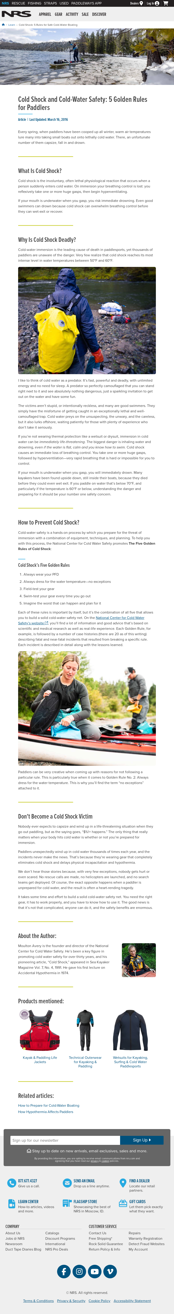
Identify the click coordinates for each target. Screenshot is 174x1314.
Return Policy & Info (104, 1249)
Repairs (134, 1233)
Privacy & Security (71, 1301)
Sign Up (142, 1140)
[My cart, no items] (167, 3)
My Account (138, 1249)
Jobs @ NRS (14, 1238)
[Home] (3, 24)
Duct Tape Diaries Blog (23, 1249)
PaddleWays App (86, 3)
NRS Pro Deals (56, 1249)
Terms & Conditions (38, 1301)
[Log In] (155, 3)
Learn (11, 24)
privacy (95, 1161)
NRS (5, 3)
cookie (105, 1161)
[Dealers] (138, 3)
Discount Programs (60, 1238)
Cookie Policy (99, 1301)
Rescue (18, 3)
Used (64, 3)
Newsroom (13, 1244)
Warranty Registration (145, 1238)
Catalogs (52, 1233)
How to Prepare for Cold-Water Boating (48, 1105)
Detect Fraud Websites (146, 1244)
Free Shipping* (100, 1238)
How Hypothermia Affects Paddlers (45, 1112)
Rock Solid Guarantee (106, 1244)
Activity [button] (72, 15)
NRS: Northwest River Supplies (16, 14)
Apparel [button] (45, 15)
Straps (50, 3)
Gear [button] (58, 15)
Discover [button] (99, 15)
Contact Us (97, 1233)
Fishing (34, 3)
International (55, 1244)
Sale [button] (85, 15)
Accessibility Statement (132, 1301)
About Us (12, 1233)
